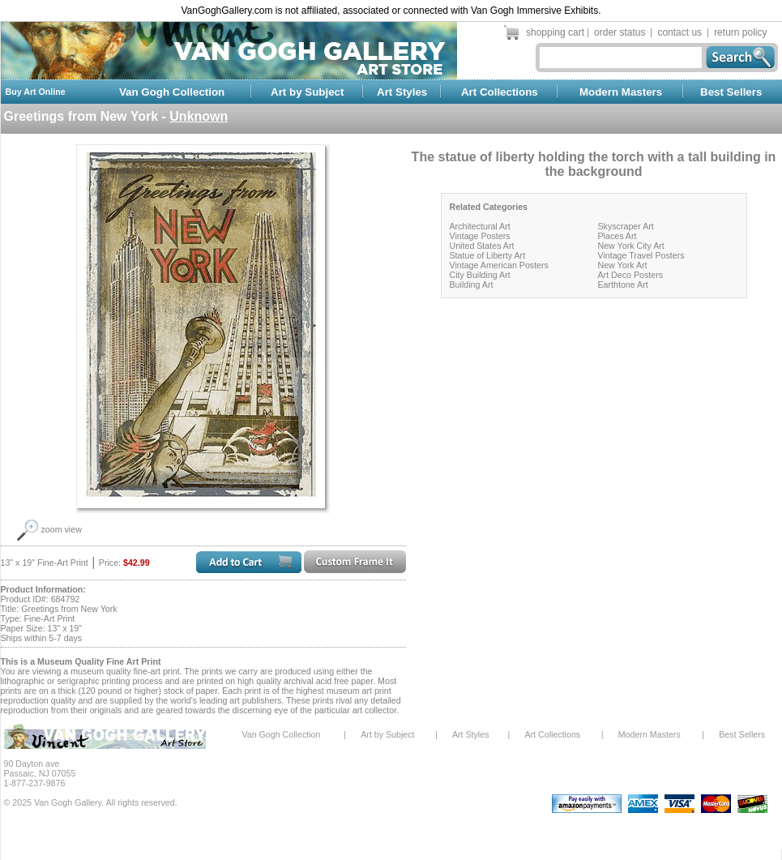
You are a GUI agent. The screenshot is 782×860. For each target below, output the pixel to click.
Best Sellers (731, 92)
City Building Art (480, 275)
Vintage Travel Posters (641, 255)
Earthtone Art (623, 284)
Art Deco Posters (631, 275)
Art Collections (499, 92)
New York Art (622, 265)
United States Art (482, 245)
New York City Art (631, 245)
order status (619, 32)
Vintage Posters (480, 236)
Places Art (617, 236)
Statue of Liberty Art (488, 255)
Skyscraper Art (626, 226)
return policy (740, 32)
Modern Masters (620, 92)
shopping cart (555, 32)
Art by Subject (307, 92)
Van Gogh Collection (171, 92)
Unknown (198, 116)
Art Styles (402, 92)
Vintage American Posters (499, 265)
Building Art (472, 284)
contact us (679, 32)
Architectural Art (480, 226)
